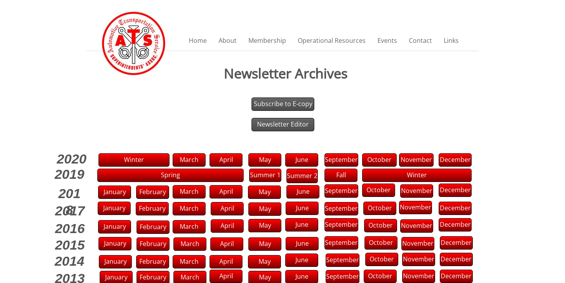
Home (198, 40)
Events (387, 40)
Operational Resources (332, 40)
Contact (420, 40)
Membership (267, 40)
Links (451, 40)
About (228, 40)
